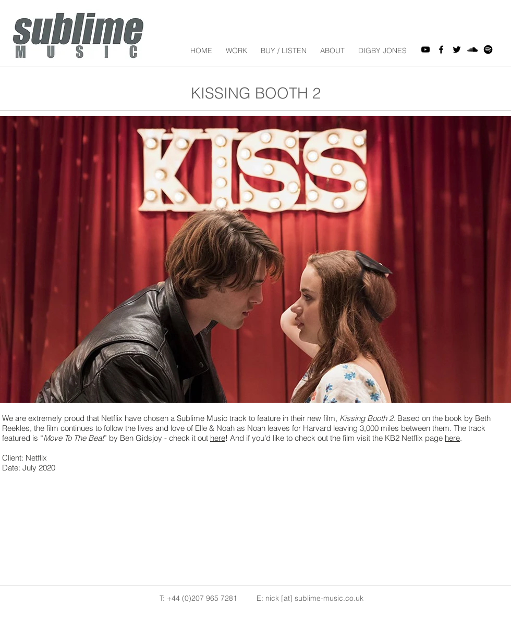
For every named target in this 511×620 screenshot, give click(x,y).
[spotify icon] (488, 49)
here (217, 438)
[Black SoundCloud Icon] (472, 49)
